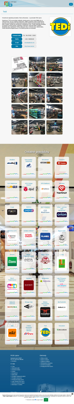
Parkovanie (14, 374)
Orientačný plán (16, 368)
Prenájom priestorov (17, 378)
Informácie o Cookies (17, 384)
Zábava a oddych (45, 361)
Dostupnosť (15, 373)
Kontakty (14, 361)
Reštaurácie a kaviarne (46, 363)
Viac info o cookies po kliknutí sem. (42, 397)
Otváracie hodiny (16, 369)
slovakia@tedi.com (29, 42)
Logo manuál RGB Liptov (18, 381)
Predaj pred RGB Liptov (18, 379)
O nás (13, 366)
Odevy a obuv (44, 358)
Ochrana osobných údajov (18, 383)
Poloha (13, 371)
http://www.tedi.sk (29, 46)
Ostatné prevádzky (46, 364)
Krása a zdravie (45, 359)
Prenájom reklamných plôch (18, 376)
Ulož (46, 399)
